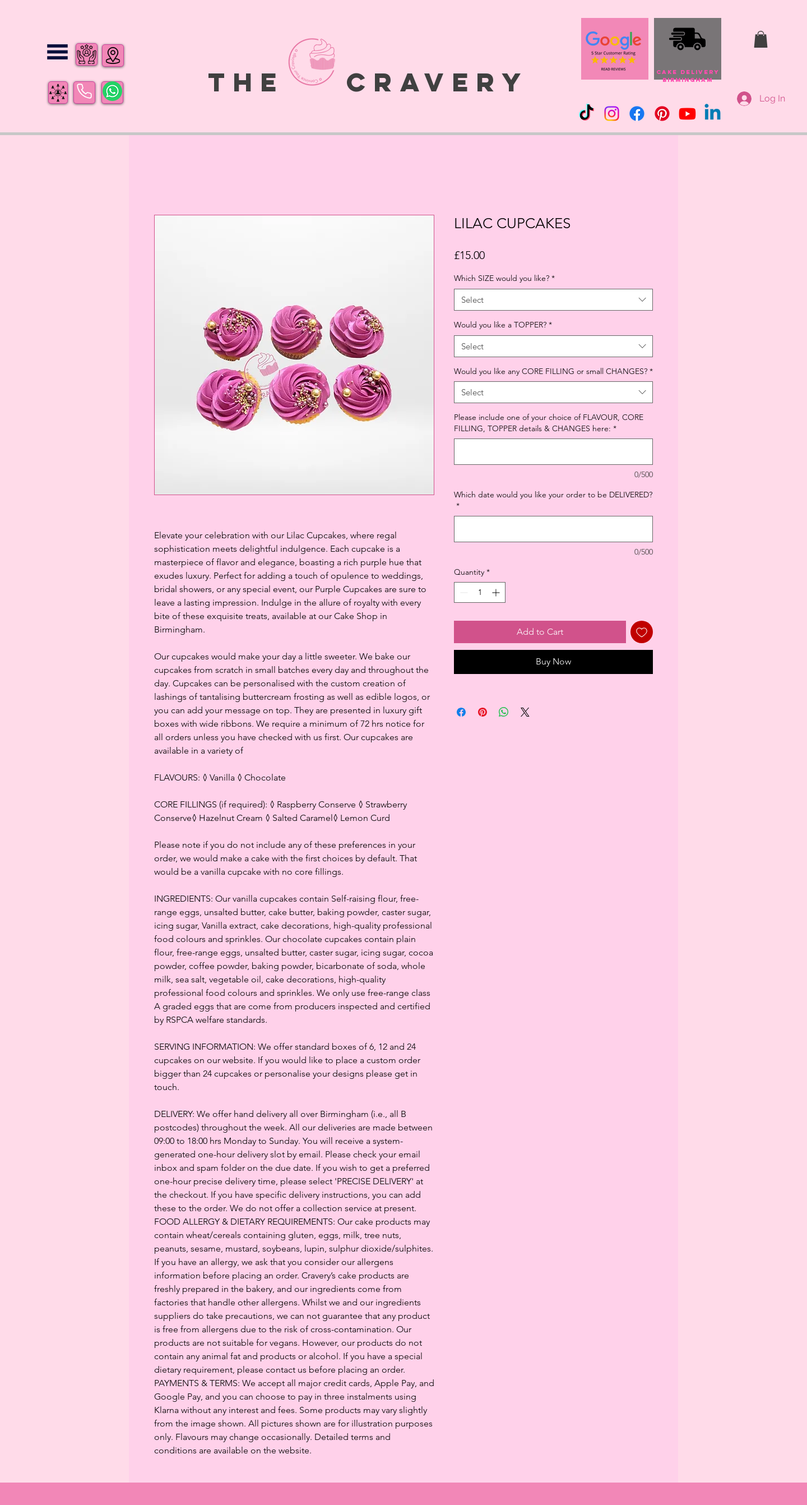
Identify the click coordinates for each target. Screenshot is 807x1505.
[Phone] (84, 91)
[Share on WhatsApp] (504, 712)
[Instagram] (612, 113)
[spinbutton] (480, 592)
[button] (57, 51)
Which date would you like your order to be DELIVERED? (553, 500)
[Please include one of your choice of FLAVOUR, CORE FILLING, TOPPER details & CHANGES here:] (553, 452)
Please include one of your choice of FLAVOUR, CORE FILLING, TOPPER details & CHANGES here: (548, 422)
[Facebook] (637, 113)
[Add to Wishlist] (641, 632)
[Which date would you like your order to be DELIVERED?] (553, 529)
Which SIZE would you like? (504, 278)
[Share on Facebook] (461, 712)
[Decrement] (463, 592)
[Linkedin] (712, 113)
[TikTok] (586, 113)
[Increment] (497, 592)
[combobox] (553, 300)
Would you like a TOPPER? (503, 325)
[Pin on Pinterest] (482, 712)
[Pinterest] (662, 113)
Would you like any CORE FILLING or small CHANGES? (553, 371)
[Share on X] (525, 712)
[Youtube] (687, 113)
